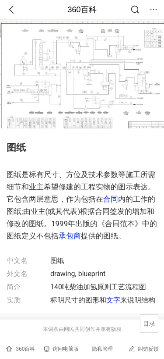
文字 (113, 300)
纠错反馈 (144, 348)
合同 (110, 199)
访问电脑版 (61, 349)
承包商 (70, 235)
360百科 (81, 9)
